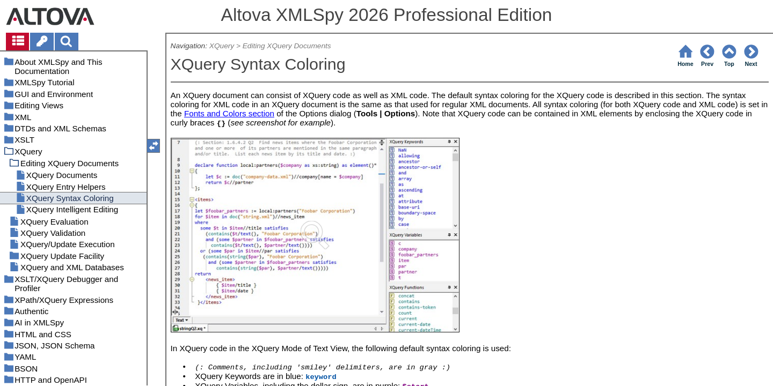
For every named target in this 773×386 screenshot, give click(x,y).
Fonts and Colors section (229, 113)
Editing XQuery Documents (287, 46)
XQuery (221, 46)
